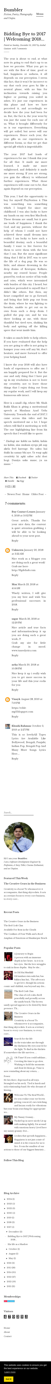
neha (15, 664)
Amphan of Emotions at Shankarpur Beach (25, 938)
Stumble (9, 481)
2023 (9, 1203)
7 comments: (22, 48)
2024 (9, 1199)
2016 (9, 1263)
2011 (9, 1286)
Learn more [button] (10, 1372)
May (11, 1258)
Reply (15, 540)
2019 (9, 1217)
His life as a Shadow (18, 1244)
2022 (9, 1208)
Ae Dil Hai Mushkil (23, 972)
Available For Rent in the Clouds (20, 930)
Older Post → (39, 494)
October (13, 1249)
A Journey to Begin (23, 954)
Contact (8, 1336)
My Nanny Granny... (24, 1117)
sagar (15, 618)
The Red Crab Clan (13, 925)
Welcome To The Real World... (29, 1095)
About (7, 1332)
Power (7, 1076)
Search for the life (23, 1039)
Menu (39, 14)
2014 (9, 1272)
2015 (9, 1267)
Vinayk (16, 699)
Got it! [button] (8, 1379)
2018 (9, 1222)
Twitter (33, 477)
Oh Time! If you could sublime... (30, 1057)
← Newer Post (12, 494)
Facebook (21, 477)
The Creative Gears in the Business (25, 883)
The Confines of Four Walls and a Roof (23, 934)
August (12, 1253)
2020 (10, 1213)
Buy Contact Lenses (23, 511)
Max (14, 584)
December (14, 1231)
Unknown (17, 550)
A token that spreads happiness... (30, 1136)
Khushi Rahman (21, 726)
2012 (9, 1281)
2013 (9, 1277)
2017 (9, 1227)
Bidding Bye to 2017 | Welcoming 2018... (25, 37)
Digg (20, 481)
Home (26, 494)
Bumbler (13, 10)
